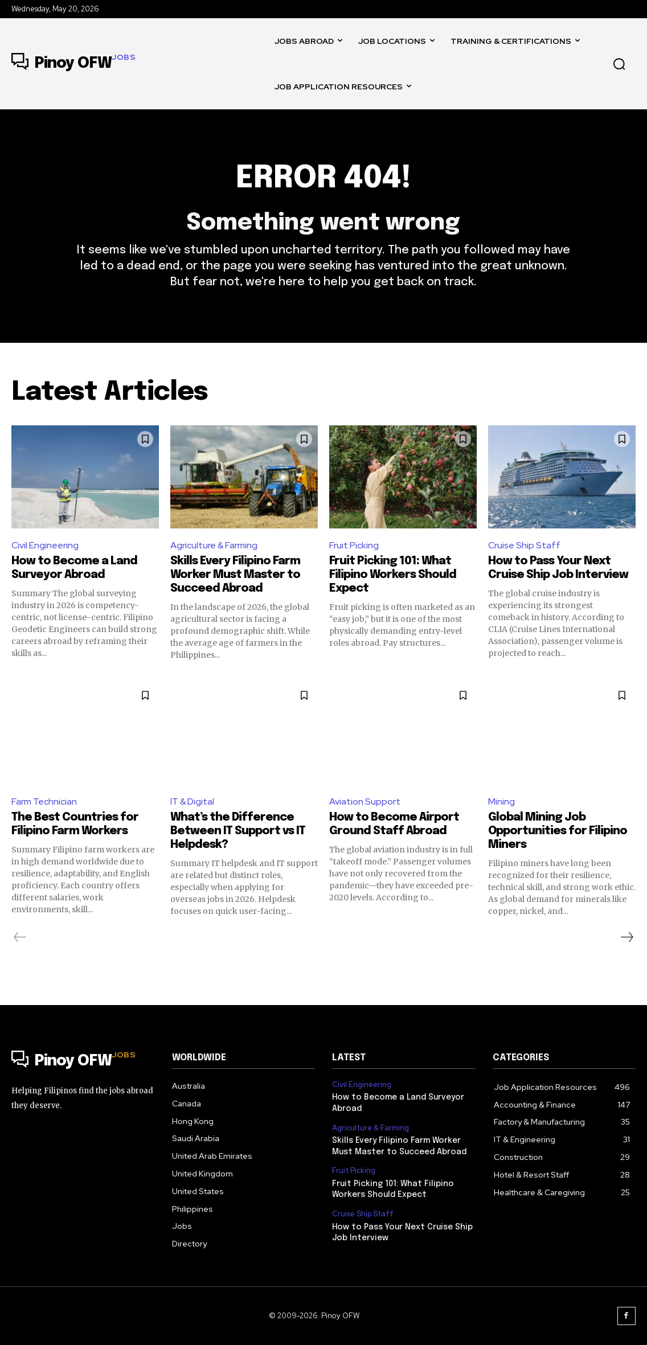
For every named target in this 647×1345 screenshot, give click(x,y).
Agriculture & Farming (214, 545)
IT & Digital (192, 801)
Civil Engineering (45, 545)
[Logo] (73, 64)
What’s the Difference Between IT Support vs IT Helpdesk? (237, 831)
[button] (619, 63)
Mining (501, 801)
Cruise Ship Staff (524, 545)
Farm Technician (44, 801)
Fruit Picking (354, 545)
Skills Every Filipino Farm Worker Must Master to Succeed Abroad (235, 574)
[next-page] (626, 937)
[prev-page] (20, 937)
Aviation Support (364, 801)
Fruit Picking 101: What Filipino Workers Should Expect (392, 574)
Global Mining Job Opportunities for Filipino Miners (557, 831)
